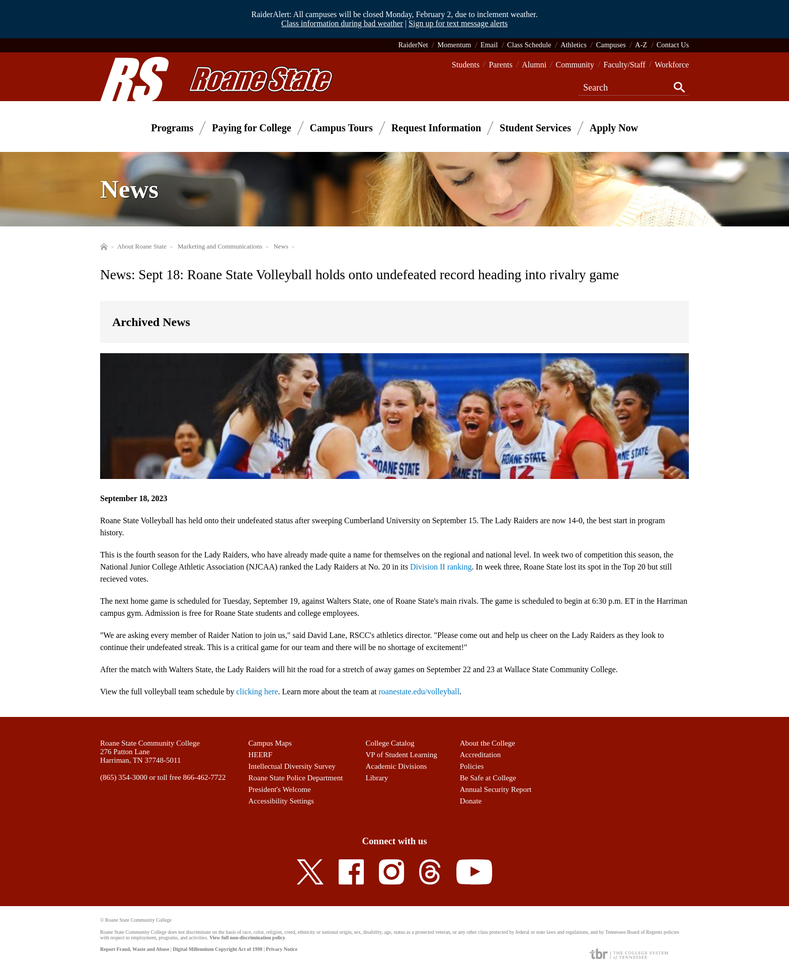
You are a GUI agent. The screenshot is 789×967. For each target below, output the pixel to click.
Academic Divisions (396, 766)
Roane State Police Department (296, 778)
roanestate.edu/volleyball (419, 691)
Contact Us (673, 45)
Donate (471, 801)
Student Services (535, 127)
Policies (472, 766)
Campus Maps (270, 743)
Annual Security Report (495, 789)
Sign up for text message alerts (458, 23)
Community (575, 64)
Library (376, 778)
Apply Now (614, 127)
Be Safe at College (488, 778)
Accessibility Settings (281, 801)
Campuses (610, 45)
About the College (487, 743)
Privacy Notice (281, 949)
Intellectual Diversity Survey (292, 766)
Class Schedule (529, 45)
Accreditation (480, 755)
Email (489, 45)
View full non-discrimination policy (247, 937)
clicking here (257, 691)
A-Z (641, 45)
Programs (172, 127)
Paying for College (251, 127)
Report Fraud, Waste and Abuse (134, 949)
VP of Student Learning (401, 755)
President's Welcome (280, 789)
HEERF (261, 755)
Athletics (574, 45)
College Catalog (389, 743)
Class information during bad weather (342, 23)
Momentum (454, 45)
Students (466, 64)
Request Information (436, 127)
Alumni (534, 64)
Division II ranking (441, 566)
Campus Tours (341, 127)
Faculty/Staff (624, 64)
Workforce (672, 64)
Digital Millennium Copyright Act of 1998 (217, 949)
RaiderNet (413, 45)
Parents (500, 64)
